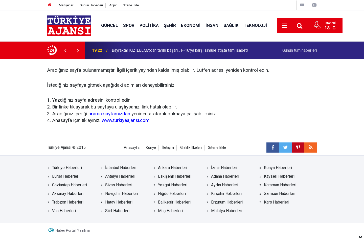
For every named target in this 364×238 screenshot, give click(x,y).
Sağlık (231, 25)
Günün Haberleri (91, 5)
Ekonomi (190, 25)
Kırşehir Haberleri (226, 193)
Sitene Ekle (131, 5)
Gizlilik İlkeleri (191, 147)
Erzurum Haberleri (227, 202)
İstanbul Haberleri (120, 167)
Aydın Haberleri (224, 184)
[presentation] (65, 50)
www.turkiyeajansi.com (125, 120)
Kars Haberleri (276, 202)
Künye (151, 147)
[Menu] (284, 26)
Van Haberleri (64, 210)
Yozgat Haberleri (172, 184)
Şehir (170, 25)
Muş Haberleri (170, 210)
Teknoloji (255, 25)
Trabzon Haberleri (67, 202)
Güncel (109, 25)
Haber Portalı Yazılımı (73, 230)
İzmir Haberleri (224, 167)
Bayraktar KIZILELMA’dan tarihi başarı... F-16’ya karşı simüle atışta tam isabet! (180, 50)
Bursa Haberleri (65, 176)
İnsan (212, 25)
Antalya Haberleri (120, 176)
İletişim (168, 147)
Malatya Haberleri (226, 210)
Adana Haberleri (225, 176)
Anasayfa (132, 147)
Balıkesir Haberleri (174, 202)
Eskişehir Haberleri (174, 176)
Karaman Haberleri (280, 184)
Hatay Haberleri (118, 202)
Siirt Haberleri (117, 210)
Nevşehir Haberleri (121, 193)
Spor (128, 25)
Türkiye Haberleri (67, 167)
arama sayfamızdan (109, 114)
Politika (149, 25)
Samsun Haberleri (279, 193)
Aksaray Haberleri (67, 193)
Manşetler (66, 5)
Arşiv (113, 5)
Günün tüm (299, 50)
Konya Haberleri (278, 167)
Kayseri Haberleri (279, 176)
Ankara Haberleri (172, 167)
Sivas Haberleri (118, 184)
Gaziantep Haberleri (69, 184)
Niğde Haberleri (172, 193)
